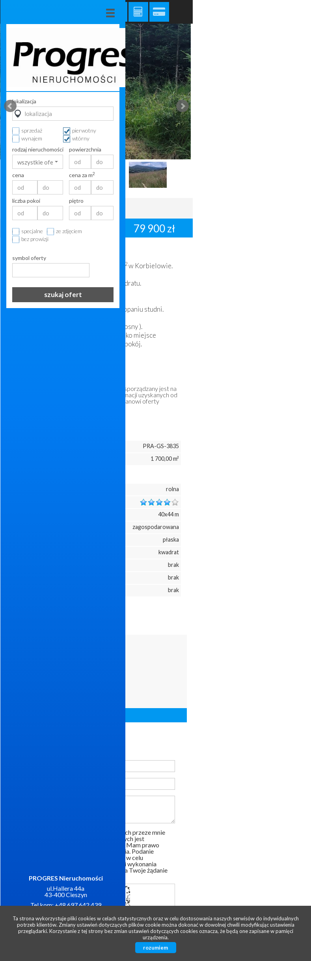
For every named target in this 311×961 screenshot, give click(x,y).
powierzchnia (277, 149)
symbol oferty (221, 258)
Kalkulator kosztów (138, 12)
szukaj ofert (255, 294)
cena (210, 175)
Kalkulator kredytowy (159, 12)
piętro (268, 201)
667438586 (89, 667)
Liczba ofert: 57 (96, 715)
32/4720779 (90, 678)
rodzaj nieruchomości (230, 149)
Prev (10, 106)
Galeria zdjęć (117, 12)
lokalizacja (217, 101)
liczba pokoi (219, 201)
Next (182, 106)
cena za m (274, 175)
